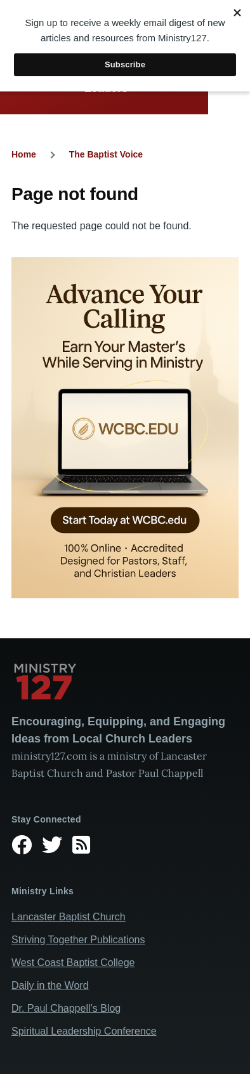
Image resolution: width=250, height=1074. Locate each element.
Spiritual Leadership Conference (84, 1031)
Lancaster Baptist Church (68, 916)
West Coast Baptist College (73, 962)
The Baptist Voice (106, 154)
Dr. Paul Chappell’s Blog (66, 1008)
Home (23, 154)
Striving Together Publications (78, 939)
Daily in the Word (50, 985)
